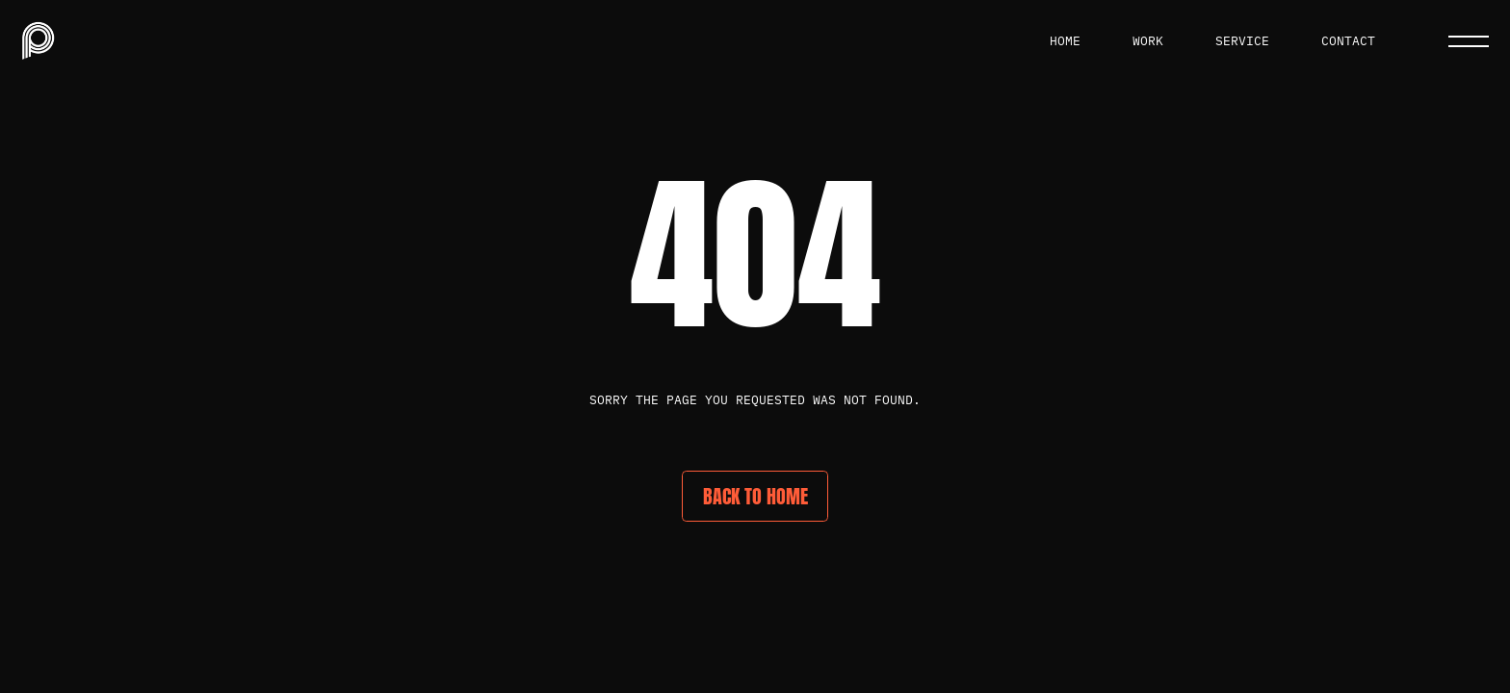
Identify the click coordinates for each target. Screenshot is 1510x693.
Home (1065, 41)
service (1242, 41)
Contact (1348, 41)
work (1147, 41)
